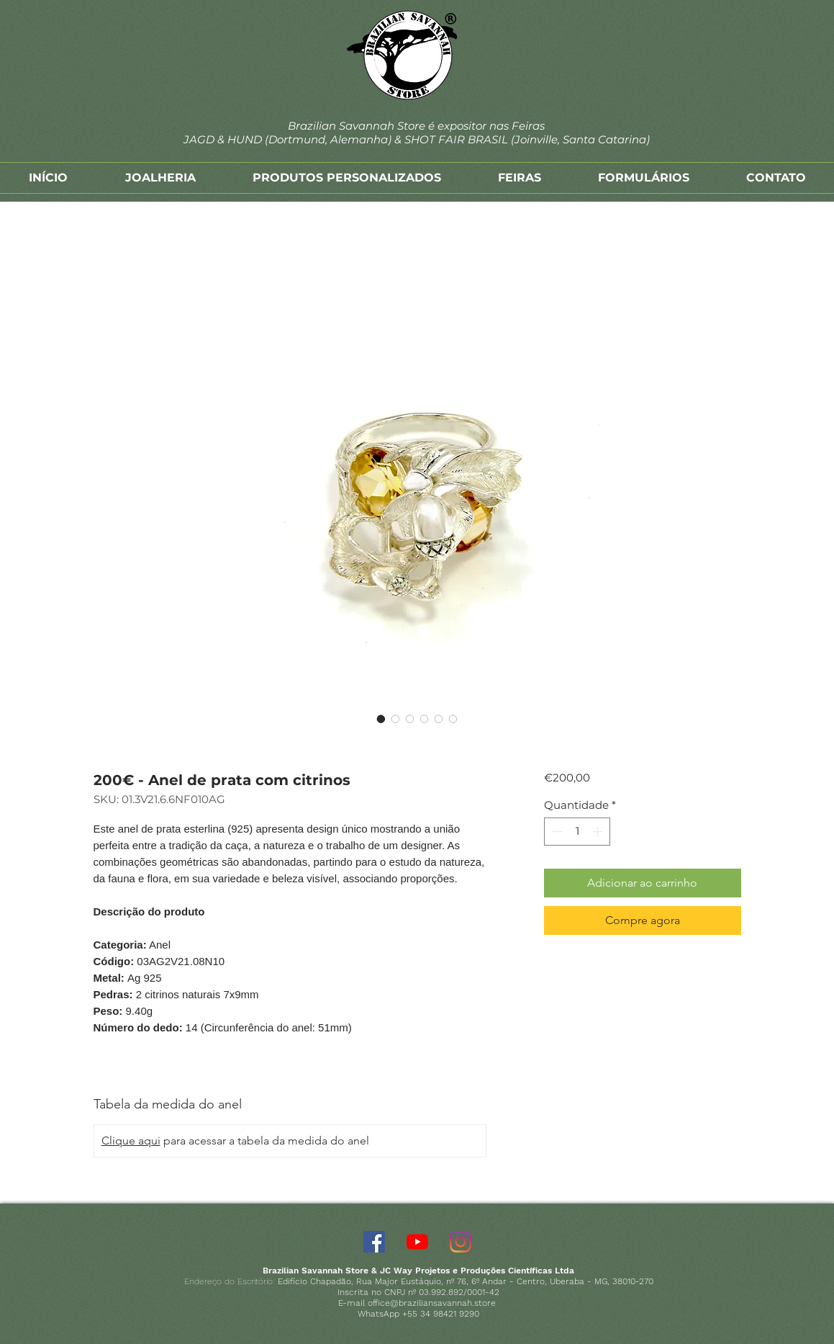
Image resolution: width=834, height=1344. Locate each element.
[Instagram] (460, 1242)
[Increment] (599, 831)
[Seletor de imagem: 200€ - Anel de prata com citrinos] (381, 719)
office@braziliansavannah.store (432, 1303)
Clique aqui (130, 1140)
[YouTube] (417, 1242)
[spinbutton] (577, 831)
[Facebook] (374, 1242)
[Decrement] (556, 831)
